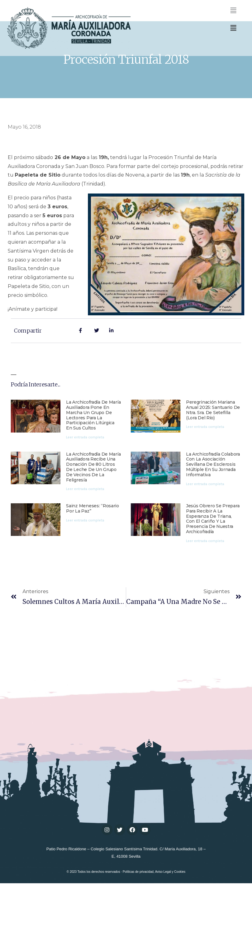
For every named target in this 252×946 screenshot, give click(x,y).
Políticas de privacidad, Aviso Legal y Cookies (154, 906)
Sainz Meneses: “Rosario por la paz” (92, 543)
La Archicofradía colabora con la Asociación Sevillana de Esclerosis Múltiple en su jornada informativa (213, 499)
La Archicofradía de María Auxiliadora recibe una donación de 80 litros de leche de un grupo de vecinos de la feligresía (93, 501)
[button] (233, 28)
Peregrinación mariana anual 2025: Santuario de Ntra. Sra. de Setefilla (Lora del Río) (213, 444)
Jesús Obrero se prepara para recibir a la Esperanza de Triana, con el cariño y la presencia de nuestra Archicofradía (213, 553)
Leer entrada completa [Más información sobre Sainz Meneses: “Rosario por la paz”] (85, 555)
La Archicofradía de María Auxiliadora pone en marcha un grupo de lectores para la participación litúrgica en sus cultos (93, 449)
